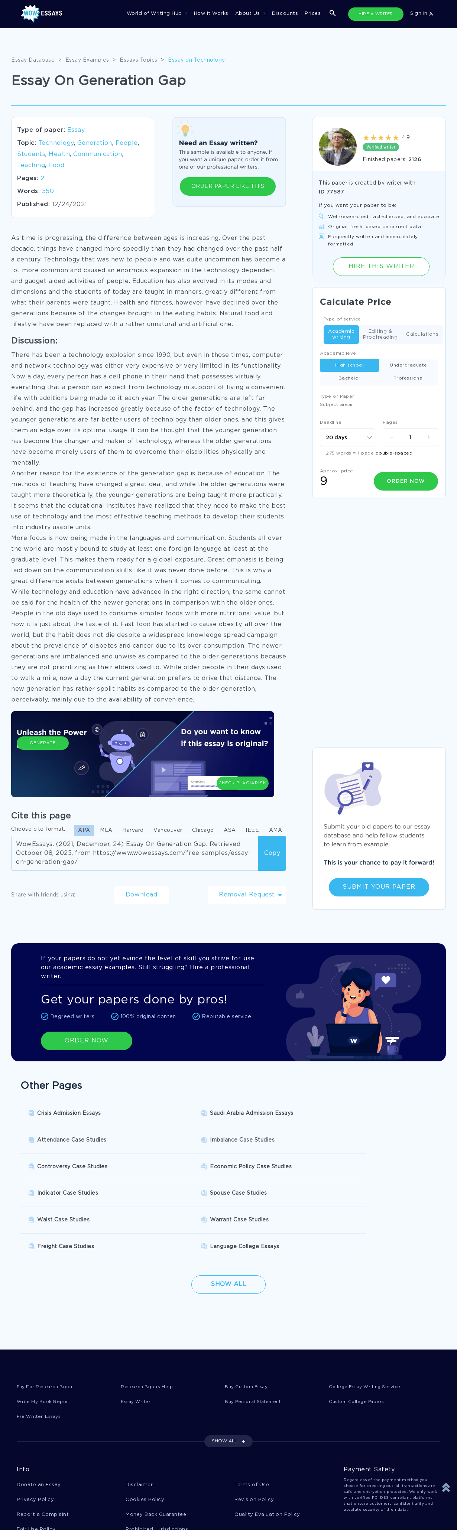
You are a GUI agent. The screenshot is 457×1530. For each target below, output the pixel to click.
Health (59, 154)
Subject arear (336, 405)
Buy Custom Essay (249, 1307)
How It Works (211, 14)
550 (48, 191)
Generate (43, 763)
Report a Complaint (43, 1436)
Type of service (342, 319)
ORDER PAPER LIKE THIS (228, 186)
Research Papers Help (149, 1307)
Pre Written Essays (42, 1337)
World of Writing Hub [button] (155, 14)
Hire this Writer (381, 266)
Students (31, 154)
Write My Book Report (46, 1322)
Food (56, 165)
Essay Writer (137, 1322)
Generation (94, 143)
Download (142, 895)
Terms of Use (251, 1406)
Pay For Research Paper (48, 1307)
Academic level (338, 353)
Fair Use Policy (36, 1451)
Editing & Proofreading (380, 334)
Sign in (421, 14)
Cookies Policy (145, 1421)
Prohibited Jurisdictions (157, 1451)
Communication (97, 154)
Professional (408, 378)
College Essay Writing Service (368, 1307)
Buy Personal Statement (257, 1322)
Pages (390, 422)
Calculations (422, 334)
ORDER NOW (86, 1041)
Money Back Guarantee (156, 1436)
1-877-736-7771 (41, 1508)
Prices (313, 14)
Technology (56, 143)
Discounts (285, 14)
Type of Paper (337, 396)
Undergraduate (408, 365)
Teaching (31, 165)
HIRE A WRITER (376, 14)
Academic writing (341, 334)
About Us (248, 14)
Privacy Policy (35, 1421)
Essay (76, 130)
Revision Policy (254, 1421)
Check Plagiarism (242, 759)
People (127, 143)
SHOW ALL (224, 1362)
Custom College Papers (360, 1322)
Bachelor (349, 378)
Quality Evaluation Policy (267, 1436)
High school (349, 365)
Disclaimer (139, 1406)
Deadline (330, 422)
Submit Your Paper (379, 887)
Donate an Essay (39, 1406)
